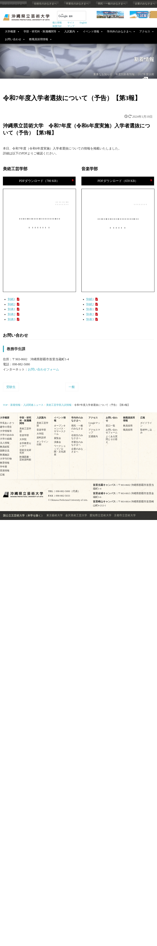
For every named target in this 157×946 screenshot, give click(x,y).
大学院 (22, 439)
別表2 (11, 314)
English (83, 22)
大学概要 (10, 31)
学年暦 (3, 466)
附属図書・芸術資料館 (25, 458)
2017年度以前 (146, 74)
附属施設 (4, 454)
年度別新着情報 (125, 74)
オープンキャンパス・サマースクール (60, 429)
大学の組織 (6, 438)
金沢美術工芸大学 (76, 515)
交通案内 (93, 436)
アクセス (144, 31)
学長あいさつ (7, 423)
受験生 (11, 387)
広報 (2, 474)
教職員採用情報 (38, 39)
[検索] (66, 16)
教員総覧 (4, 446)
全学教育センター (25, 444)
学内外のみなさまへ (119, 31)
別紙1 (11, 299)
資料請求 (41, 437)
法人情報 (4, 442)
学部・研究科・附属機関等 (40, 31)
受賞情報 (4, 470)
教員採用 (127, 425)
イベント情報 (91, 31)
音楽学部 (24, 435)
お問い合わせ (13, 39)
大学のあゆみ (7, 434)
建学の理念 (6, 426)
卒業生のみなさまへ (77, 3)
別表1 (11, 309)
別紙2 (11, 304)
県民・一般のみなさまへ (112, 3)
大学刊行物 (6, 458)
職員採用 (127, 429)
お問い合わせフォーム (43, 369)
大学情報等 (6, 431)
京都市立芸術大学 (125, 515)
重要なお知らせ (102, 74)
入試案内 (69, 31)
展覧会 (57, 438)
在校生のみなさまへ (45, 3)
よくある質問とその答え (111, 439)
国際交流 (4, 450)
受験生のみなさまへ (13, 3)
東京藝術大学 (54, 515)
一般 (72, 387)
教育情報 (4, 462)
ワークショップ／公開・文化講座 (60, 450)
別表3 (11, 319)
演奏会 (57, 442)
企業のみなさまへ (145, 3)
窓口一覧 (110, 425)
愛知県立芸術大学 (100, 515)
